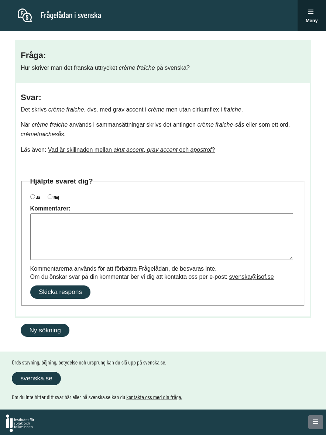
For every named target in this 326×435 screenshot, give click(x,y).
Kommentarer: (50, 208)
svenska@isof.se (251, 277)
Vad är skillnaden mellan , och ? (131, 150)
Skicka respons (60, 291)
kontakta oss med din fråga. (154, 396)
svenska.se (36, 378)
